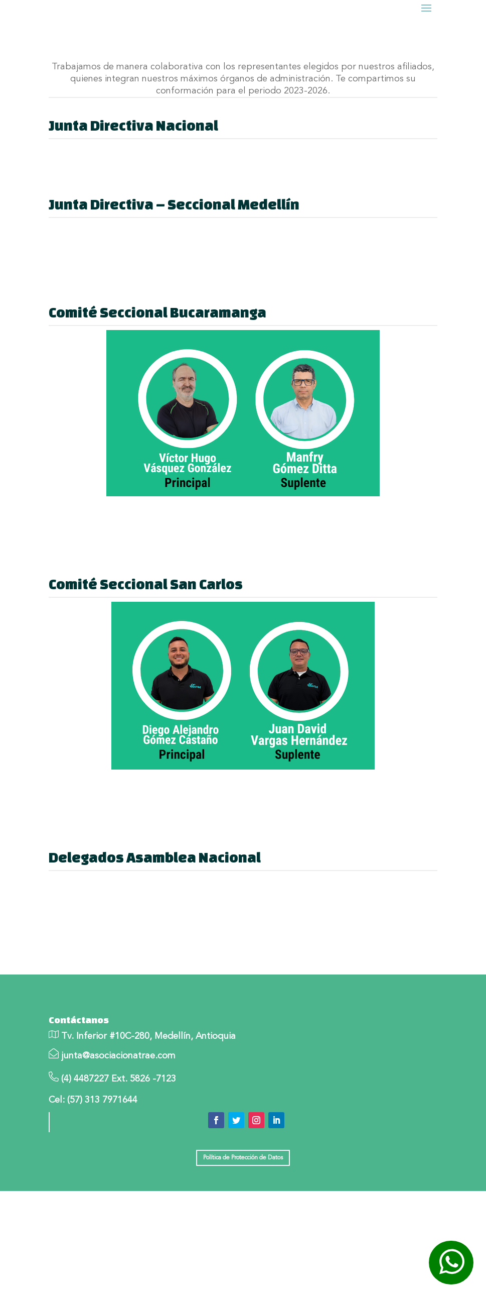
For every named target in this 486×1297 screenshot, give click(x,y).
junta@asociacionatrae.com (118, 1086)
